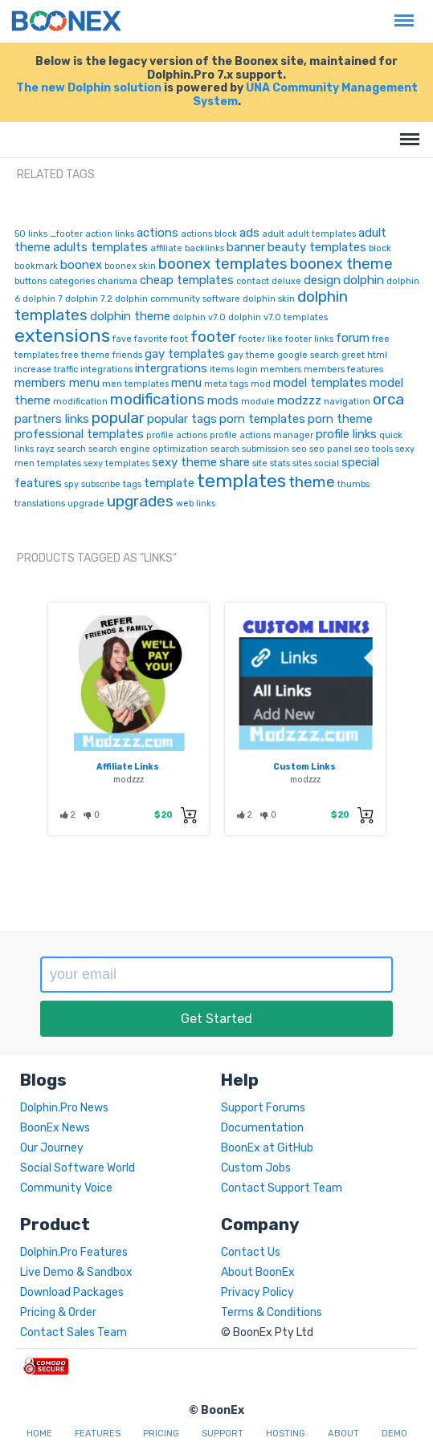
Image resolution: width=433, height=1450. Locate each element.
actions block (209, 234)
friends (127, 355)
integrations (106, 369)
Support (222, 1433)
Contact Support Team (281, 1188)
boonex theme (341, 263)
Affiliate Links (127, 767)
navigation (347, 401)
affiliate (166, 248)
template (169, 483)
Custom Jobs (256, 1168)
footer (213, 336)
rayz (45, 449)
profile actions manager (261, 435)
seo (299, 449)
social (326, 463)
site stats (271, 463)
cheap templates (187, 280)
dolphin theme (130, 316)
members (280, 369)
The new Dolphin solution (88, 88)
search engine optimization (148, 449)
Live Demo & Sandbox (76, 1272)
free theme (85, 355)
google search (308, 355)
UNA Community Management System (305, 94)
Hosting (285, 1433)
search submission (249, 449)
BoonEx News (55, 1128)
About (343, 1433)
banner (246, 247)
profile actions (176, 435)
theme (311, 482)
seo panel (330, 449)
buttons (30, 281)
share (234, 462)
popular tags (182, 419)
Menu (400, 12)
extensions (62, 335)
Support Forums (263, 1108)
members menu (57, 383)
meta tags (226, 384)
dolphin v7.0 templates (278, 317)
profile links (346, 434)
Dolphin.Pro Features (74, 1252)
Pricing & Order (58, 1312)
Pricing (161, 1433)
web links (195, 503)
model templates (320, 383)
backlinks (204, 248)
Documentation (262, 1128)
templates (241, 480)
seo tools (373, 449)
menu (186, 383)
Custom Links (304, 767)
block (380, 248)
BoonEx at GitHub (267, 1148)
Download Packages (72, 1292)
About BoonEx (258, 1272)
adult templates (321, 234)
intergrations (171, 368)
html (377, 355)
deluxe (286, 281)
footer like (261, 339)
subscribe (101, 484)
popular (118, 417)
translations (39, 503)
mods (223, 400)
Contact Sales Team (73, 1332)
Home (39, 1433)
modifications (157, 399)
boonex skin (130, 266)
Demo (394, 1433)
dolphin (363, 280)
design (322, 280)
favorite (151, 339)
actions (157, 232)
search (71, 449)
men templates (135, 384)
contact (252, 281)
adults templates (100, 247)
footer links (309, 339)
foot (179, 339)
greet (353, 355)
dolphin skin (269, 299)
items (222, 369)
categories (72, 281)
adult (273, 234)
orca (388, 399)
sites (302, 463)
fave (122, 339)
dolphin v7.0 (199, 317)
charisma (117, 281)
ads (249, 232)
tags (132, 484)
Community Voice (66, 1188)
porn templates (262, 419)
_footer (66, 234)
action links (109, 234)
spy (71, 484)
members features (343, 369)
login (247, 369)
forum (353, 338)
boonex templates (223, 263)
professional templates (79, 434)
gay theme (251, 355)
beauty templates (317, 247)
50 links (30, 234)
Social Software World (77, 1168)
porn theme (340, 419)
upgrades (140, 501)
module (258, 401)
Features (98, 1433)
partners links (51, 419)
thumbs (353, 484)
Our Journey (52, 1148)
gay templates (185, 354)
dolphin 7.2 (88, 299)
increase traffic (46, 369)
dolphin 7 (42, 299)
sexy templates (116, 463)
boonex (81, 265)
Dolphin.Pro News (64, 1108)
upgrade (85, 503)
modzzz (299, 400)
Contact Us (250, 1252)
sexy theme (184, 462)
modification (80, 401)
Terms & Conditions (271, 1312)
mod (261, 384)
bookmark (36, 266)
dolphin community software (177, 299)
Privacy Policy (257, 1292)
